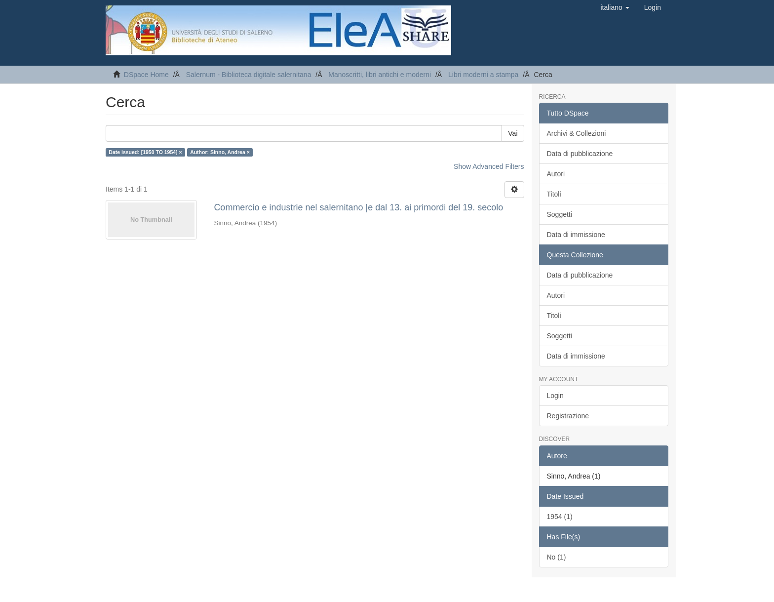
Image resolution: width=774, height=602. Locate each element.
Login (555, 396)
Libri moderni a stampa (483, 75)
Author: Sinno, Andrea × (220, 152)
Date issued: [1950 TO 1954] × (145, 152)
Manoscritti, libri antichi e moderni (379, 75)
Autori (556, 174)
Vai (512, 133)
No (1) (556, 557)
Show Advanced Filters (489, 166)
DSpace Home (146, 75)
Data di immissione (576, 235)
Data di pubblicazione (580, 154)
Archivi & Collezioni (576, 133)
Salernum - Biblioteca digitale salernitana (248, 75)
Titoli (554, 194)
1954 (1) (560, 517)
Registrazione (568, 416)
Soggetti (559, 214)
